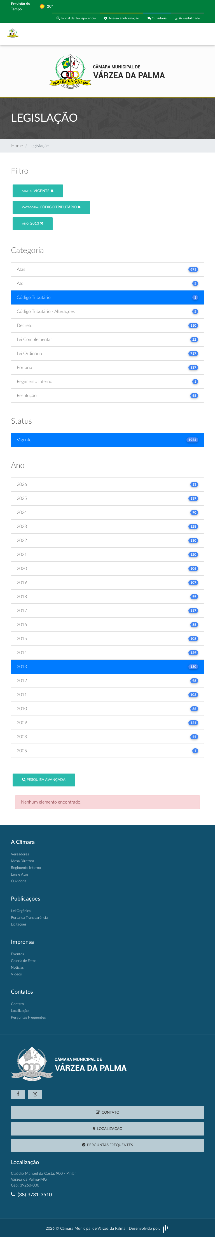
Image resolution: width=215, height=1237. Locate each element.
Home (17, 146)
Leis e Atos (20, 874)
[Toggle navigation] (196, 33)
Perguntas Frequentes (28, 1017)
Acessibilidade (187, 18)
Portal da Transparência (76, 18)
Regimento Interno (26, 868)
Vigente (37, 191)
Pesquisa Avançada (44, 779)
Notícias (17, 968)
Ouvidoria (157, 18)
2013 (32, 223)
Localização (20, 1011)
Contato (17, 1004)
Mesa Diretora (22, 861)
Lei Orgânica (21, 911)
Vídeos (16, 974)
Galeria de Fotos (23, 961)
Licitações (19, 924)
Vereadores (20, 854)
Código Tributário (51, 207)
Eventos (17, 954)
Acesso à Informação (121, 18)
